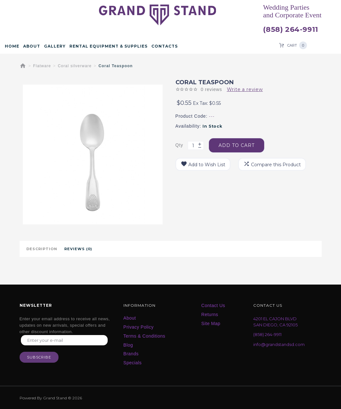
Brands (131, 353)
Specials (132, 362)
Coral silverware (75, 66)
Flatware (42, 66)
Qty (179, 145)
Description (41, 249)
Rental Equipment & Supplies (108, 46)
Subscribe (39, 357)
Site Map (210, 323)
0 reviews (211, 89)
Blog (128, 345)
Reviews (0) (78, 249)
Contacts (164, 46)
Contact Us (213, 305)
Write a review (245, 89)
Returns (209, 314)
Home (12, 46)
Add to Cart (237, 145)
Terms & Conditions (144, 336)
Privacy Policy (138, 327)
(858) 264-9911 (290, 29)
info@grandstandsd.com (279, 344)
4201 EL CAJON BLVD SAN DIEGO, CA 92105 (275, 321)
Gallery (55, 46)
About (31, 46)
